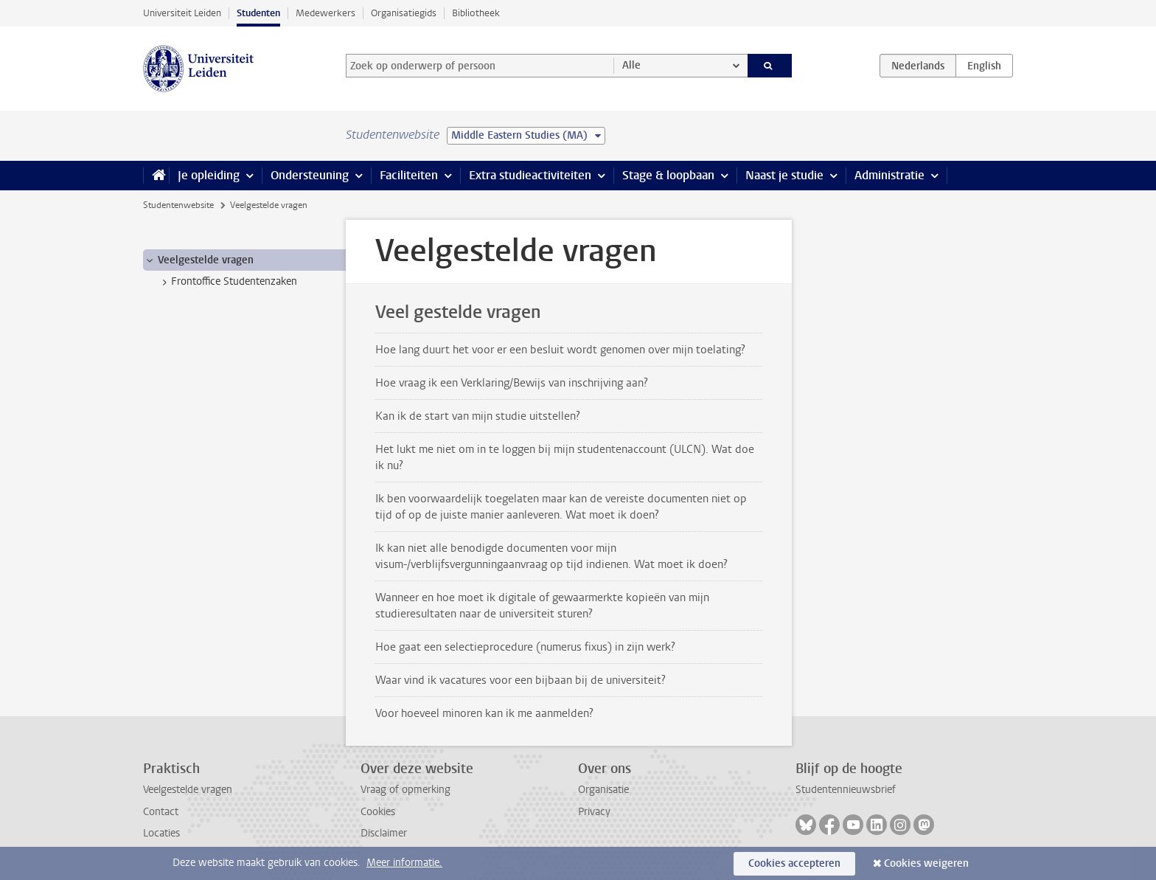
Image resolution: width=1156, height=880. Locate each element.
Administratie (889, 175)
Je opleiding (209, 175)
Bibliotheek (476, 13)
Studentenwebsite (178, 205)
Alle (631, 65)
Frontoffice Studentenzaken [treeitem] (227, 281)
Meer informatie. (404, 863)
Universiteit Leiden (182, 13)
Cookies (378, 812)
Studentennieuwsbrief (845, 790)
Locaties (161, 833)
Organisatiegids (403, 13)
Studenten (258, 13)
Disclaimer (384, 833)
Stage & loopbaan (668, 175)
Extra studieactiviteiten (530, 175)
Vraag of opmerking (405, 790)
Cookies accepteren (794, 863)
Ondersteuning (310, 175)
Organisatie (603, 790)
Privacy (594, 812)
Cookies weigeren (926, 863)
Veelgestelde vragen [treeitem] (199, 260)
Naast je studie (784, 175)
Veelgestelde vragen (187, 790)
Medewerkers (325, 13)
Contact (160, 812)
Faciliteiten (409, 175)
